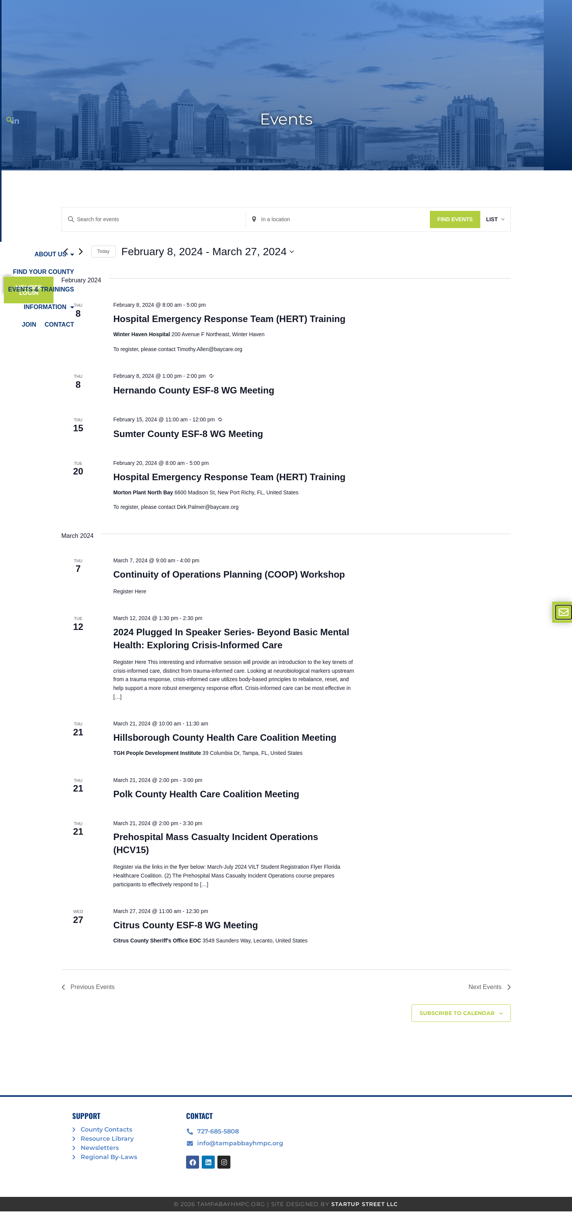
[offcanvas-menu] (563, 612)
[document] (286, 612)
